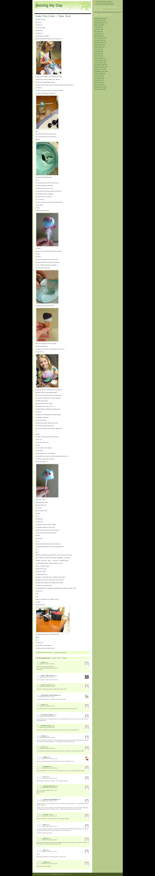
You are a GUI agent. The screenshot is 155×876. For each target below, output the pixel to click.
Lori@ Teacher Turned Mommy (49, 695)
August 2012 (98, 24)
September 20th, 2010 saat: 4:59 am (47, 706)
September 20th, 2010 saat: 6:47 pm (49, 826)
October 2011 (99, 44)
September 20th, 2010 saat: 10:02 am (47, 748)
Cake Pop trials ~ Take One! (53, 16)
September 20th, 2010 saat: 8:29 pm (49, 839)
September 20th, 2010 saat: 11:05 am (49, 758)
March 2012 (98, 36)
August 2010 (98, 73)
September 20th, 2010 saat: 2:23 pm (49, 800)
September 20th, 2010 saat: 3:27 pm (49, 816)
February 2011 (99, 60)
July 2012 (98, 27)
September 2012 (100, 22)
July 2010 (98, 75)
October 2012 (99, 20)
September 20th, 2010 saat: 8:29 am (47, 737)
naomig (43, 736)
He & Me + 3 (46, 814)
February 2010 (99, 86)
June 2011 (98, 51)
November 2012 (99, 18)
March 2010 (98, 84)
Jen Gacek (46, 766)
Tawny (45, 838)
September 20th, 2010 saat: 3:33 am (47, 696)
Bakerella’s (67, 85)
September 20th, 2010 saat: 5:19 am (47, 716)
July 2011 (98, 49)
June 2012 (98, 29)
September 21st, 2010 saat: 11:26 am (49, 863)
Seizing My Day (49, 5)
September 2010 (100, 71)
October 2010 (99, 69)
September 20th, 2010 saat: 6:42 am (47, 727)
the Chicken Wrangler (47, 714)
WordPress (55, 874)
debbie (45, 757)
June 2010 (98, 78)
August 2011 (98, 47)
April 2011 (98, 55)
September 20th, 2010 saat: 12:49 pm (49, 768)
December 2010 (99, 64)
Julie (44, 824)
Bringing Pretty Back (49, 786)
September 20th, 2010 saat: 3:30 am (47, 686)
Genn (44, 850)
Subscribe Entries (104, 1)
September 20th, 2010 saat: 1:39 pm (49, 787)
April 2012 (98, 33)
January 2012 (99, 40)
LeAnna (45, 862)
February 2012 (99, 38)
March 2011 (98, 58)
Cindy (42, 662)
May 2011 (98, 53)
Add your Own (59, 658)
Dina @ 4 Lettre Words (47, 675)
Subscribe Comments (105, 3)
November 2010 (99, 67)
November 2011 (99, 42)
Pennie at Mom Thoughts (50, 799)
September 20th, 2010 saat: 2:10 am (47, 663)
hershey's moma (46, 725)
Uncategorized (62, 652)
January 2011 (99, 62)
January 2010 (99, 89)
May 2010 (98, 80)
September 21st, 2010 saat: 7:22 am (49, 851)
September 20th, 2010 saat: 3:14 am (47, 677)
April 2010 (98, 82)
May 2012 (98, 31)
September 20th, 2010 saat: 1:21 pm (49, 778)
